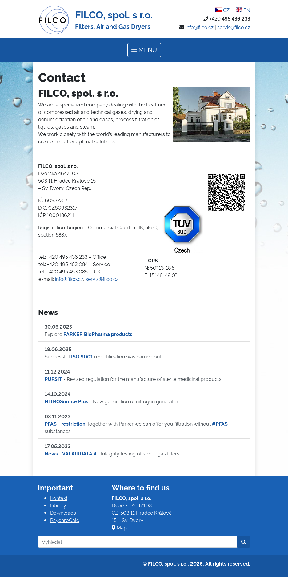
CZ (222, 9)
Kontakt (58, 497)
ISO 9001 (82, 356)
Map (122, 527)
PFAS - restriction (65, 423)
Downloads (63, 512)
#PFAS (220, 423)
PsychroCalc (64, 520)
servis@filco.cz (233, 27)
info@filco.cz (200, 27)
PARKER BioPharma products (97, 334)
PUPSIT (53, 378)
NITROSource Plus (66, 401)
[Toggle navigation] (144, 50)
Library (58, 505)
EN (243, 9)
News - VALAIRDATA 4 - (72, 453)
